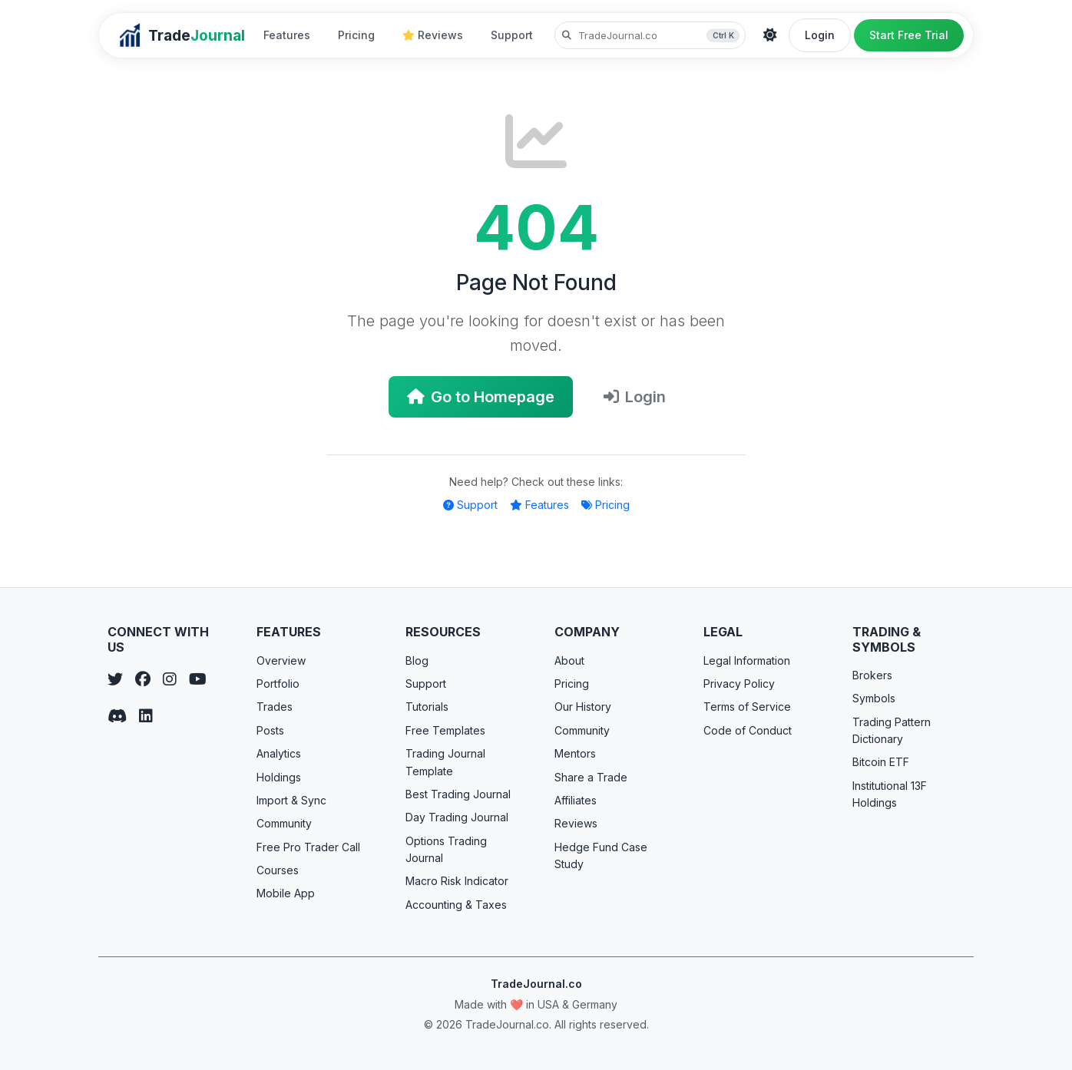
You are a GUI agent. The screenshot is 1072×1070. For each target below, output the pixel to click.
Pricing (356, 34)
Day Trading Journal (456, 817)
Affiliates (575, 800)
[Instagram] (170, 679)
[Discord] (117, 716)
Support (512, 34)
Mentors (575, 753)
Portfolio (277, 683)
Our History (582, 706)
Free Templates (445, 730)
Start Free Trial (908, 34)
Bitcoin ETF (880, 761)
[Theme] (770, 35)
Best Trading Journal (458, 794)
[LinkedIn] (146, 716)
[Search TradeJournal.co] (650, 35)
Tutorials (426, 706)
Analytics (278, 753)
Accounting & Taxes (456, 904)
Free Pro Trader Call (308, 847)
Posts (270, 730)
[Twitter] (115, 679)
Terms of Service (747, 706)
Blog (416, 660)
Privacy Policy (739, 683)
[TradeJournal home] (181, 35)
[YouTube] (198, 679)
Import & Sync (291, 800)
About (569, 660)
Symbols (873, 698)
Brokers (872, 675)
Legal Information (746, 660)
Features (286, 34)
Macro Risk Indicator (456, 880)
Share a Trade (590, 777)
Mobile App (285, 893)
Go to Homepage (480, 397)
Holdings (278, 777)
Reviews (432, 34)
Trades (274, 706)
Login (820, 34)
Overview (281, 660)
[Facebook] (143, 679)
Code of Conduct (747, 730)
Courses (277, 870)
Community (284, 823)
